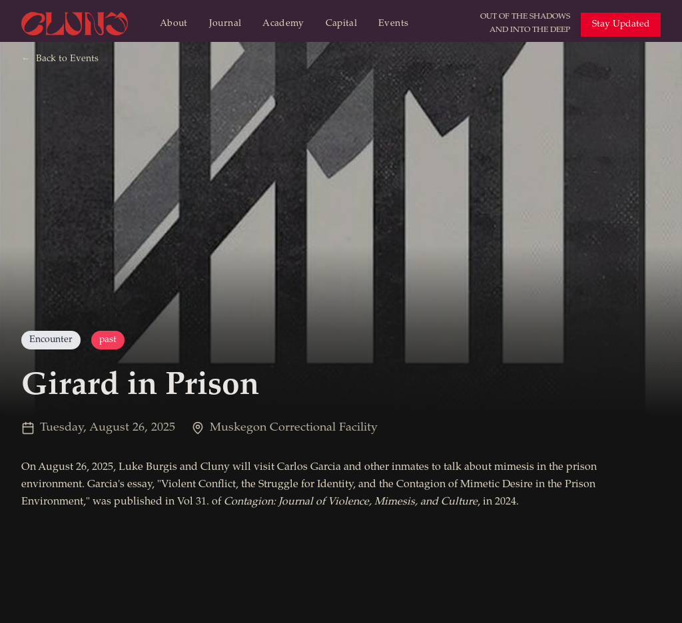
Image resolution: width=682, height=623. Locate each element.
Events (393, 24)
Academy (283, 24)
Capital (341, 24)
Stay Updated (621, 24)
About (174, 24)
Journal (225, 24)
